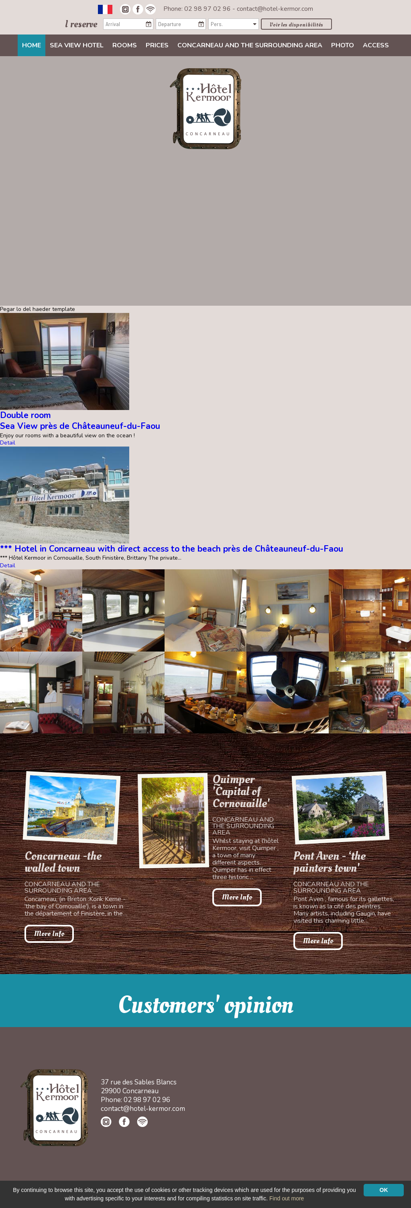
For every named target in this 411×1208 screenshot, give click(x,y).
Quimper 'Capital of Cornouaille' (241, 792)
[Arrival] (128, 24)
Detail (7, 443)
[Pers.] (233, 24)
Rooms (124, 45)
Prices (157, 45)
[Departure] (181, 24)
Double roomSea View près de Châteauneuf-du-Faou (80, 421)
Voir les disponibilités (296, 24)
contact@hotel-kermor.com (275, 8)
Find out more (286, 1198)
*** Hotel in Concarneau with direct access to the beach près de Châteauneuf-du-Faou (171, 548)
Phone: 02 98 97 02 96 (197, 8)
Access (376, 45)
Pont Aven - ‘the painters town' (329, 862)
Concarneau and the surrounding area (249, 45)
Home (31, 45)
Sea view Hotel (77, 45)
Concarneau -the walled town (63, 862)
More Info (49, 934)
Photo (342, 45)
